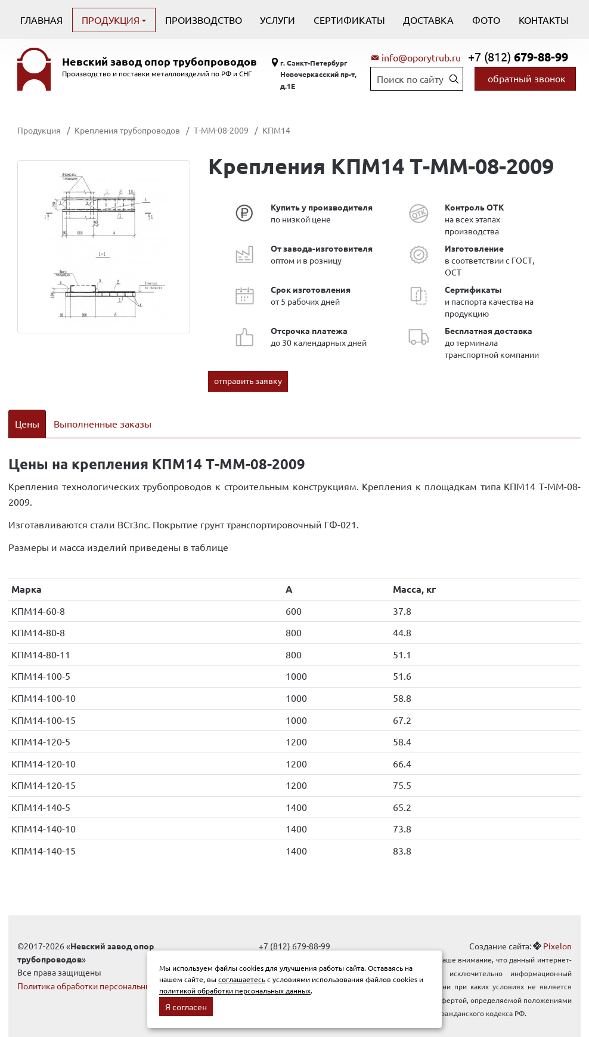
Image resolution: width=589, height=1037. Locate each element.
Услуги (277, 20)
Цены (27, 423)
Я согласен (186, 1006)
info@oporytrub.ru (421, 57)
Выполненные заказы (102, 423)
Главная (41, 20)
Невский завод (159, 61)
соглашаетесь (241, 979)
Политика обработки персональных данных (102, 970)
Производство (203, 20)
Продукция (112, 20)
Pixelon (557, 930)
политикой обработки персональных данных (235, 990)
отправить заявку (248, 380)
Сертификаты (349, 20)
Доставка (428, 20)
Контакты (544, 20)
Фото (486, 20)
